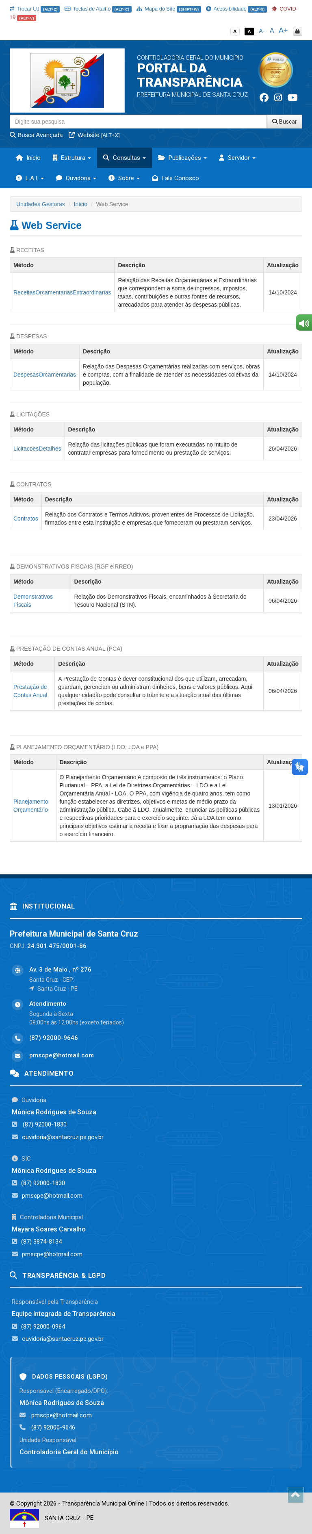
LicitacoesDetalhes (37, 448)
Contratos (25, 518)
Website (94, 134)
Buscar (284, 121)
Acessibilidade (236, 9)
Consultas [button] (124, 157)
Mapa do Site (168, 9)
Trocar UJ (35, 9)
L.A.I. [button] (30, 178)
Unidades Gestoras (40, 204)
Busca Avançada (36, 134)
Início (28, 157)
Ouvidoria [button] (76, 178)
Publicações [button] (182, 157)
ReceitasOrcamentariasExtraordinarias (62, 292)
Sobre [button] (124, 178)
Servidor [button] (237, 157)
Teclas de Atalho (98, 9)
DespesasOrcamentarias (44, 374)
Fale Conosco (175, 178)
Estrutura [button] (72, 157)
